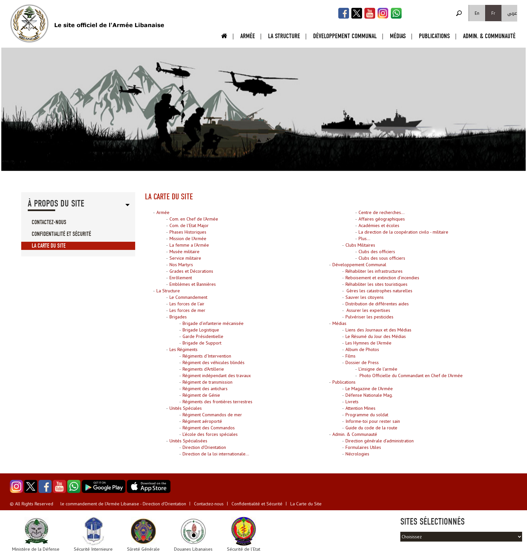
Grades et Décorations (191, 271)
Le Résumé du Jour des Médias (375, 336)
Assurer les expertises (367, 310)
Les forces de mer (187, 310)
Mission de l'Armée (187, 238)
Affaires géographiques (382, 219)
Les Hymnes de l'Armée (368, 343)
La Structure (284, 36)
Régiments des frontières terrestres (217, 402)
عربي (512, 13)
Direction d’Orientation (204, 447)
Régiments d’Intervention (207, 356)
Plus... (364, 238)
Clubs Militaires (360, 245)
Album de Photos (362, 349)
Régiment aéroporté (202, 421)
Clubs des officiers (377, 251)
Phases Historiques (187, 232)
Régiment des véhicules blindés (214, 362)
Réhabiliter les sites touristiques (376, 284)
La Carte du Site (49, 245)
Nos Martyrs (181, 265)
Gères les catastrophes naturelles (378, 291)
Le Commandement (188, 297)
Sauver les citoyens (364, 297)
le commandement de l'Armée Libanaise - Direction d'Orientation (123, 504)
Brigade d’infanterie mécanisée (213, 323)
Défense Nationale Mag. (369, 395)
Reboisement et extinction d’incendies (382, 278)
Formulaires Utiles (363, 447)
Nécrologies (357, 454)
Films (350, 356)
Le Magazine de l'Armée (369, 388)
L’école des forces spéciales (210, 434)
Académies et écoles (379, 225)
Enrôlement (180, 278)
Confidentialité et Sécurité (61, 234)
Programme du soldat (366, 415)
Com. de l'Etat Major (189, 225)
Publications (434, 36)
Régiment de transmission (207, 382)
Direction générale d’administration (379, 441)
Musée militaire (184, 251)
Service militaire (185, 258)
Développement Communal (345, 36)
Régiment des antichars (205, 388)
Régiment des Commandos (209, 428)
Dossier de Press (362, 362)
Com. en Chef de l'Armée (193, 219)
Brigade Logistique (201, 330)
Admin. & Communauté (489, 36)
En (477, 13)
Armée (247, 36)
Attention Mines (360, 408)
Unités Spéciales (185, 408)
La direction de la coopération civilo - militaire (403, 232)
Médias (398, 36)
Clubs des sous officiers (382, 258)
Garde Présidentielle (203, 336)
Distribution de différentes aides (377, 304)
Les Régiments (183, 349)
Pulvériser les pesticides (369, 317)
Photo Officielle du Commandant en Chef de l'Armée (410, 375)
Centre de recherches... (382, 212)
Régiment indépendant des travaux (217, 375)
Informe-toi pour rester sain (372, 421)
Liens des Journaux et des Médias (378, 330)
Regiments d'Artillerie (203, 369)
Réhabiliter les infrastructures (374, 271)
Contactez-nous (49, 222)
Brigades (178, 317)
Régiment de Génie (201, 395)
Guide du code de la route (371, 428)
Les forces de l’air (186, 304)
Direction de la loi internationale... (216, 454)
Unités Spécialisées (188, 441)
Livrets (352, 402)
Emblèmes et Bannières (192, 284)
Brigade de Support (202, 343)
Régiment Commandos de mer (212, 415)
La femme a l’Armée (189, 245)
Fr (493, 13)
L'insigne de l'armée (378, 369)
